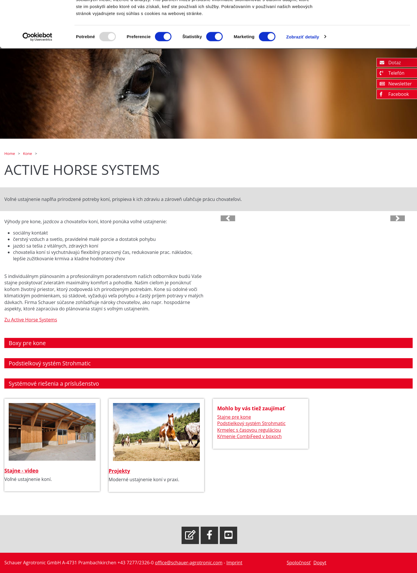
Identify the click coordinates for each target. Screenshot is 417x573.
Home (10, 153)
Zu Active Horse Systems (30, 320)
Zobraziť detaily (302, 72)
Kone (28, 153)
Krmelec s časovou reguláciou (249, 430)
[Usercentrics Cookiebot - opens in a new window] (37, 72)
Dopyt (319, 562)
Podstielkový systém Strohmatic (251, 423)
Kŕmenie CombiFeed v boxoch (249, 436)
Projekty (119, 470)
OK (368, 15)
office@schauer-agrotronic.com (188, 562)
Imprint (234, 562)
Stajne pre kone (234, 417)
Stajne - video (21, 470)
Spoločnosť (298, 562)
